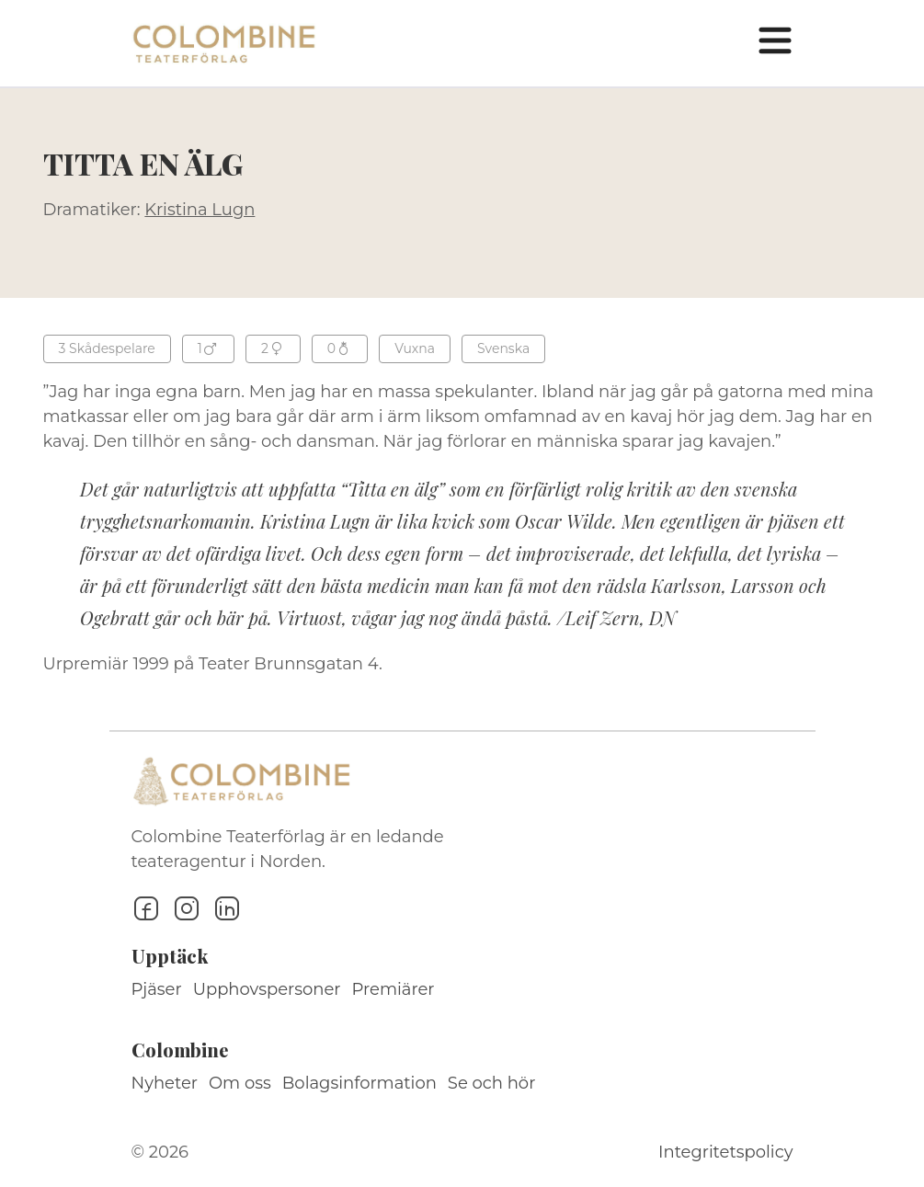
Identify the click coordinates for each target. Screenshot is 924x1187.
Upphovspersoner (267, 989)
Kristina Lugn (199, 210)
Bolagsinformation (359, 1083)
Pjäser (156, 989)
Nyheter (165, 1083)
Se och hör (492, 1083)
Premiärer (393, 989)
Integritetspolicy (725, 1152)
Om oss (240, 1083)
